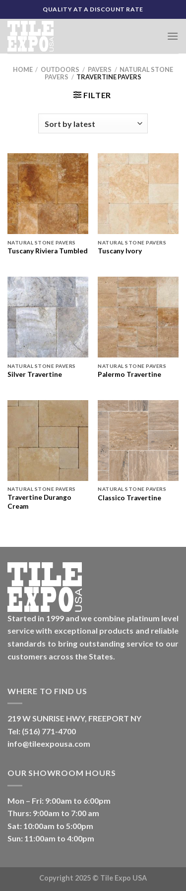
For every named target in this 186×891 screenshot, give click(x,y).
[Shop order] (92, 123)
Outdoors (60, 69)
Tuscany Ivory (120, 251)
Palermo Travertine (129, 374)
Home (23, 69)
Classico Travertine (129, 498)
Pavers (100, 69)
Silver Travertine (34, 374)
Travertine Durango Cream (39, 501)
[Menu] (173, 36)
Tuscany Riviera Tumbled (47, 251)
